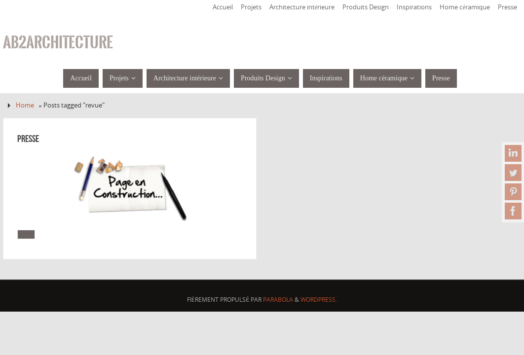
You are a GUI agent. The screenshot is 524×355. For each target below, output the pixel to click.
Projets (251, 7)
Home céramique (465, 7)
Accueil (223, 7)
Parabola (278, 299)
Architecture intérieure (302, 7)
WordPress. (318, 299)
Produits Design (365, 7)
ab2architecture (58, 42)
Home (25, 105)
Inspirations (414, 7)
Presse (507, 7)
